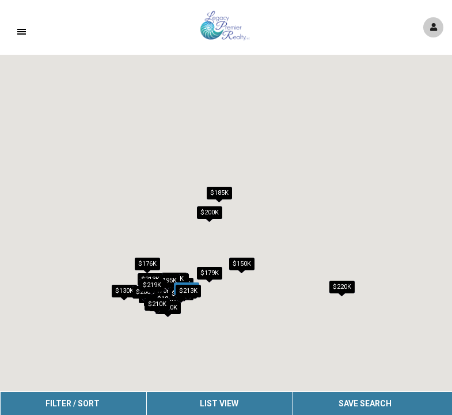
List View (219, 403)
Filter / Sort (72, 403)
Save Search (365, 403)
